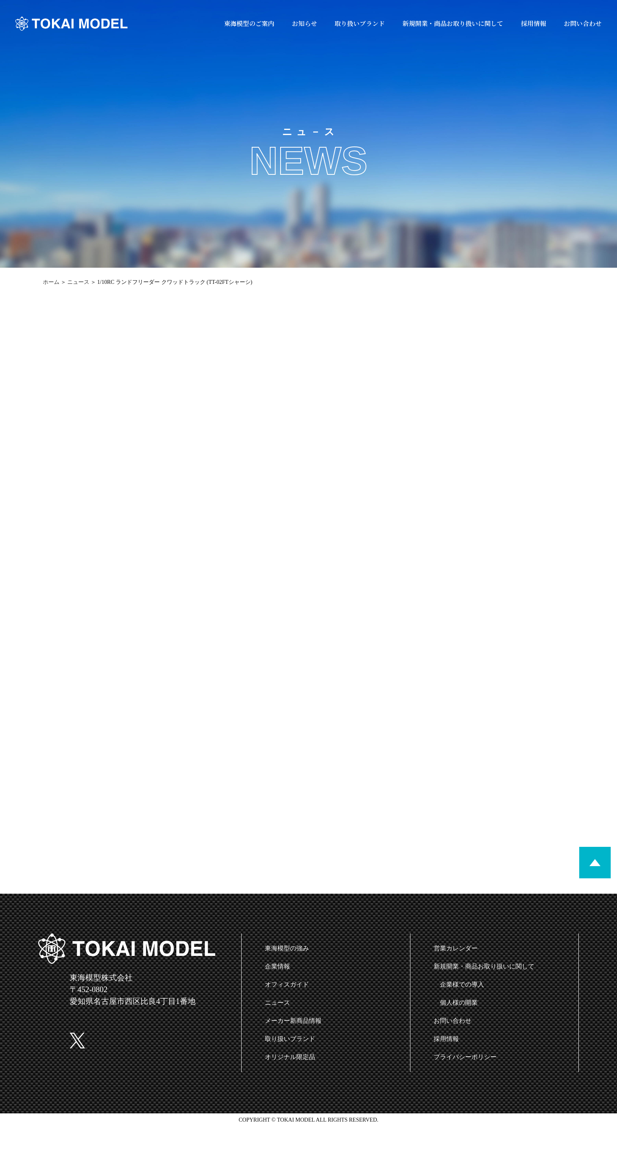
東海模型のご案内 (249, 23)
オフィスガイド (287, 984)
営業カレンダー (456, 948)
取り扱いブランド (359, 23)
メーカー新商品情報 (293, 1020)
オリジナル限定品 (290, 1057)
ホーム (51, 282)
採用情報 (533, 23)
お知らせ (304, 23)
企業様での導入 (462, 984)
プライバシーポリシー (465, 1057)
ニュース (78, 282)
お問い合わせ (583, 23)
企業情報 (277, 966)
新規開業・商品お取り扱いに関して (453, 23)
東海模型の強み (287, 948)
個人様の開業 (459, 1002)
